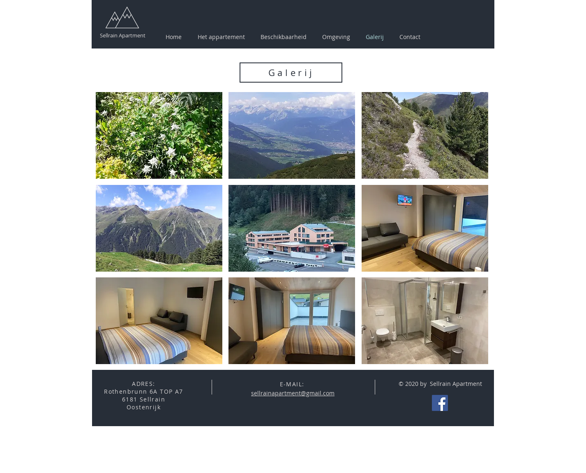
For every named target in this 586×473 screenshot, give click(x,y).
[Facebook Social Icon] (440, 403)
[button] (336, 37)
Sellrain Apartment (122, 35)
